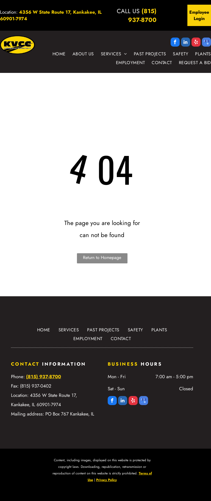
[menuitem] (56, 54)
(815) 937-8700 (142, 15)
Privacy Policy (106, 479)
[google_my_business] (206, 43)
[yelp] (196, 43)
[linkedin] (185, 43)
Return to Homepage (102, 257)
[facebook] (175, 43)
